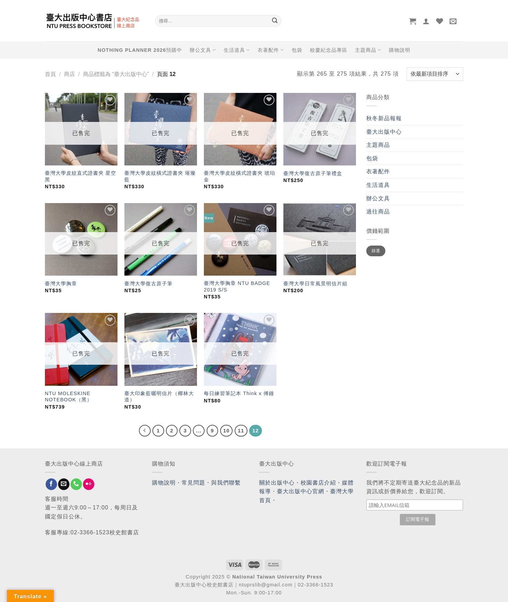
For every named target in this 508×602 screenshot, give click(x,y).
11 (241, 430)
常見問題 (193, 483)
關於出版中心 (277, 483)
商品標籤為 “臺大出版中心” (116, 74)
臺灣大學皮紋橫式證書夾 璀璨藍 (160, 176)
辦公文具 (203, 50)
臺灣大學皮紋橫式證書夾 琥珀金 (239, 176)
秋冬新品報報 (384, 118)
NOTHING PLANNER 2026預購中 (140, 50)
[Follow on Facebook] (51, 484)
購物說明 (399, 50)
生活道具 (237, 50)
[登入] (426, 21)
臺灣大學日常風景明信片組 (315, 283)
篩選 (375, 250)
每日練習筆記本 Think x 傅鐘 (239, 393)
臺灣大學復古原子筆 (148, 283)
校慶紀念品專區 (328, 50)
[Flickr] (88, 484)
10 (226, 430)
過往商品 (378, 211)
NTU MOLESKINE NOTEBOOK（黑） (68, 397)
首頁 (50, 74)
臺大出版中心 (384, 132)
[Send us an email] (63, 484)
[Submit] (275, 21)
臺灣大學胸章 (61, 283)
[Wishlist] (439, 21)
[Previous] (145, 431)
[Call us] (76, 484)
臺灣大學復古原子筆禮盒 (312, 173)
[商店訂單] (434, 74)
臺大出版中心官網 (300, 491)
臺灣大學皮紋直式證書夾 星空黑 (80, 176)
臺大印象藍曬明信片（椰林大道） (159, 397)
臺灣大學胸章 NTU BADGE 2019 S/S (237, 286)
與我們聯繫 (226, 483)
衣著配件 (271, 50)
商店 (69, 74)
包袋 (297, 50)
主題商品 (368, 50)
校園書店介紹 (318, 483)
